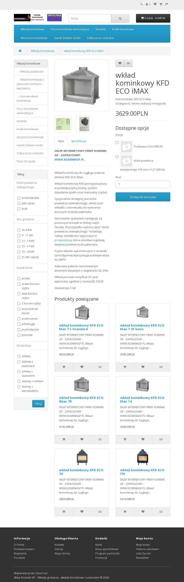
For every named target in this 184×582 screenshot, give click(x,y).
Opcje (119, 135)
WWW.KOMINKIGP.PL (69, 159)
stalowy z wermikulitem (27, 389)
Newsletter (142, 558)
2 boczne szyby (29, 303)
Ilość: (119, 177)
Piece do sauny (26, 161)
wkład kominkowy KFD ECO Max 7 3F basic (142, 327)
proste (23, 278)
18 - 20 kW (25, 252)
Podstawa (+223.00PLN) (139, 146)
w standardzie (28, 198)
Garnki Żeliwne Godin (67, 38)
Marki (98, 545)
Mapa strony (62, 553)
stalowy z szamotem (26, 364)
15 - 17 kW (25, 246)
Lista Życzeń (143, 553)
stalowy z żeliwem (30, 381)
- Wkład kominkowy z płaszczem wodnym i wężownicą (30, 84)
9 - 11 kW (25, 235)
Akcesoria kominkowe (34, 38)
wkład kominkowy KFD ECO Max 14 (142, 399)
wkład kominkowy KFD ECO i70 (142, 472)
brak (22, 209)
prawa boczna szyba (28, 286)
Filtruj (38, 404)
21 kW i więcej (28, 257)
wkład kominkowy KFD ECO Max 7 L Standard (81, 327)
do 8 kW (24, 230)
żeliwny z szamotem (26, 374)
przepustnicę (63, 240)
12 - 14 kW (25, 241)
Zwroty (59, 549)
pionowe (25, 335)
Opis (61, 141)
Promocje (101, 558)
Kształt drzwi (24, 268)
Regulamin (20, 553)
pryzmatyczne (28, 329)
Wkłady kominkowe (32, 29)
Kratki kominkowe (123, 29)
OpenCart (41, 573)
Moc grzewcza (25, 219)
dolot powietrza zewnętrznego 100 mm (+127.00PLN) (140, 162)
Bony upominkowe (106, 549)
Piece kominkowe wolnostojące (70, 29)
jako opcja (26, 203)
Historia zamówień (147, 549)
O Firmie (19, 545)
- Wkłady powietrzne (30, 71)
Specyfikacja (78, 141)
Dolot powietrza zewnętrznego (27, 185)
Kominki (101, 29)
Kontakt (59, 545)
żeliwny (24, 356)
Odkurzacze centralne (100, 38)
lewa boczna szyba (27, 296)
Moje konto (143, 545)
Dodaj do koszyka (143, 197)
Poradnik (19, 558)
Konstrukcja (24, 345)
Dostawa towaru (24, 549)
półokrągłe (26, 324)
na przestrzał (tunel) (27, 311)
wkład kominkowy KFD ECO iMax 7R (81, 399)
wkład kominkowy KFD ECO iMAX (84, 51)
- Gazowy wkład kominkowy (27, 99)
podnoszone (27, 318)
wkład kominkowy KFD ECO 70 (81, 472)
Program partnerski (107, 553)
